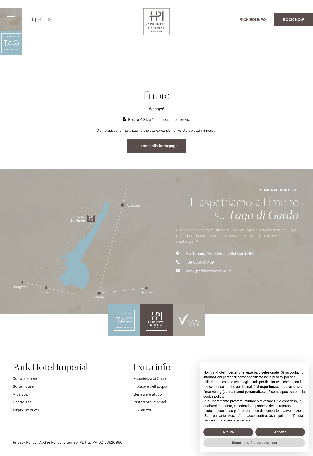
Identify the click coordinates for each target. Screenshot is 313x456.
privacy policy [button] (282, 377)
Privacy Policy (24, 442)
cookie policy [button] (213, 396)
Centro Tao (22, 402)
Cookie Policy (49, 442)
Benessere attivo (148, 394)
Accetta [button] (280, 432)
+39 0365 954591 (195, 262)
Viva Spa (20, 394)
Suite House (23, 386)
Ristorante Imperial (150, 402)
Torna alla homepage (156, 146)
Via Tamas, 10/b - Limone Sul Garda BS (215, 254)
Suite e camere (25, 378)
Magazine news (26, 410)
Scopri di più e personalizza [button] (254, 442)
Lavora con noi (146, 410)
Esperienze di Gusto (150, 378)
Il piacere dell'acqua (150, 386)
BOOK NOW (293, 19)
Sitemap (70, 442)
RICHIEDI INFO (253, 19)
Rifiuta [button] (228, 432)
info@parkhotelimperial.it (203, 271)
